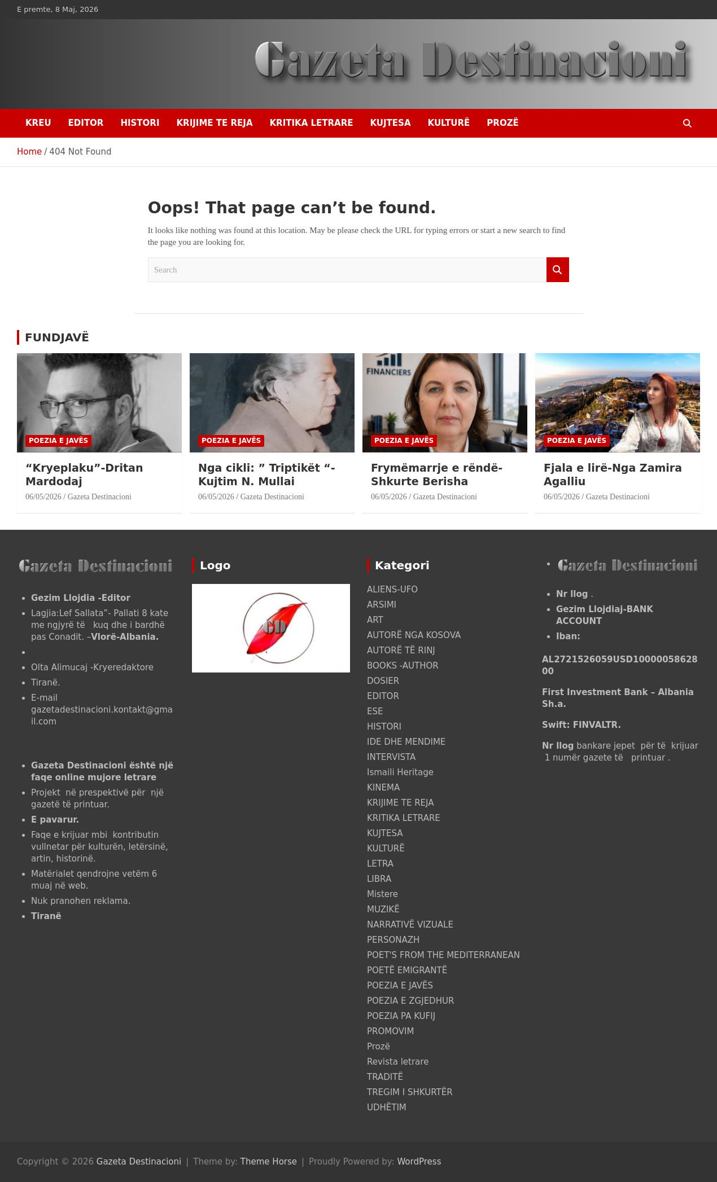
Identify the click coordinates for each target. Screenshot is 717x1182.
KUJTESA (390, 123)
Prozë (502, 123)
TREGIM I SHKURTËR (410, 1092)
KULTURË (449, 123)
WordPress (419, 1162)
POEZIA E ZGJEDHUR (410, 1001)
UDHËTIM (386, 1107)
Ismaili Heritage (400, 772)
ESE (375, 711)
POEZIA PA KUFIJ (401, 1016)
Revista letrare (398, 1062)
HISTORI (139, 123)
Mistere (382, 894)
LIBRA (379, 879)
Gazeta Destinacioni (100, 497)
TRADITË (385, 1077)
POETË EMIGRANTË (407, 970)
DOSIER (383, 681)
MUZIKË (383, 909)
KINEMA (383, 788)
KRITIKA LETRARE (311, 123)
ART (375, 620)
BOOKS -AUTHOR (403, 666)
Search (558, 270)
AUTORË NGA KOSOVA (414, 635)
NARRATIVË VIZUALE (410, 925)
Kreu (38, 123)
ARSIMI (381, 605)
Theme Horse (269, 1162)
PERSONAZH (393, 940)
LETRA (380, 864)
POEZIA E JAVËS (58, 441)
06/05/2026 (43, 497)
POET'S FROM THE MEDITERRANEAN (443, 955)
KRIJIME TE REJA (214, 123)
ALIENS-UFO (392, 590)
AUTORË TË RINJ (401, 650)
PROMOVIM (390, 1031)
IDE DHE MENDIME (406, 742)
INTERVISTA (391, 757)
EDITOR (86, 123)
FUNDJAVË (57, 337)
